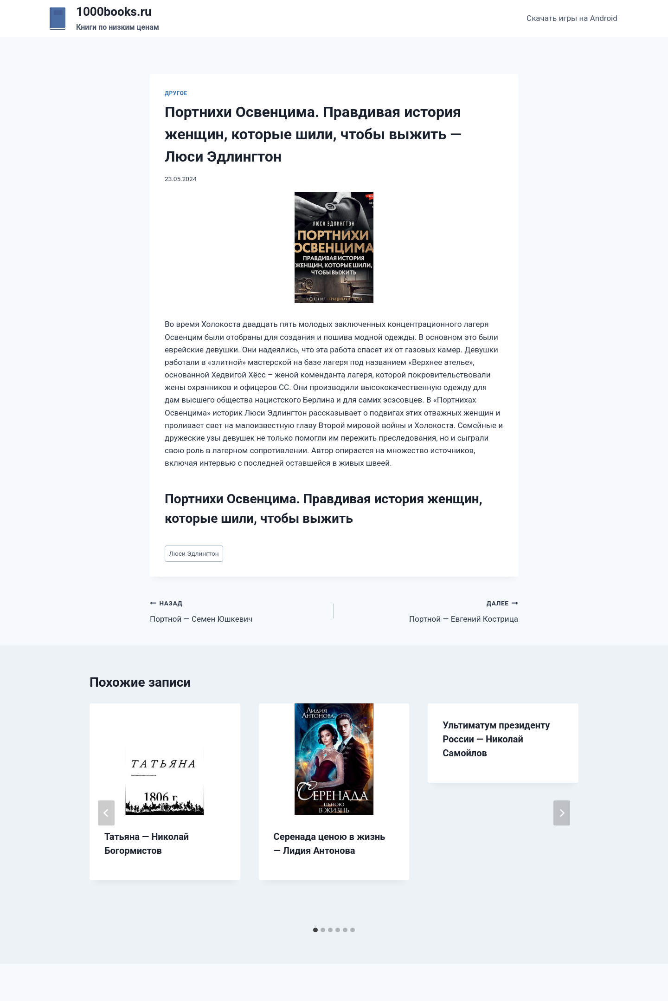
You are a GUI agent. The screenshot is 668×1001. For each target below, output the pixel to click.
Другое (176, 93)
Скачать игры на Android (572, 18)
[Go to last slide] (106, 813)
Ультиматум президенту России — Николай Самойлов (496, 739)
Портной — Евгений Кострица (430, 610)
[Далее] (561, 813)
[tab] (315, 930)
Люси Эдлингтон (194, 553)
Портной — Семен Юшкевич (238, 610)
